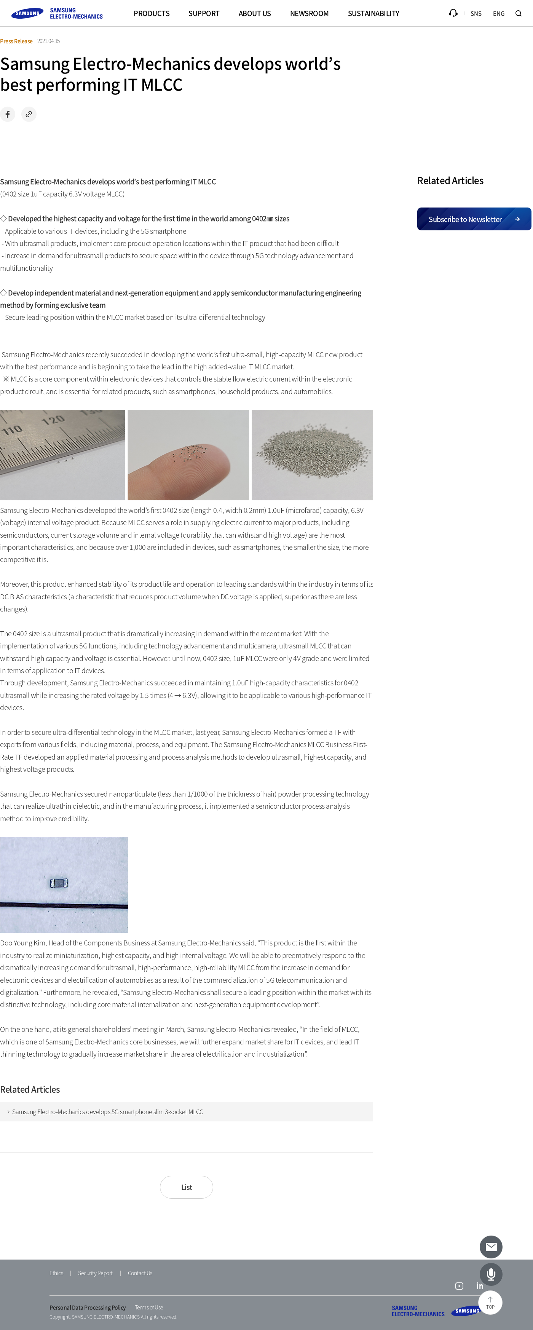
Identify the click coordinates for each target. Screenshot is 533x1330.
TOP (490, 1306)
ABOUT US (255, 13)
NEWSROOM (309, 13)
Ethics (56, 1273)
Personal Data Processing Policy (87, 1307)
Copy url (29, 114)
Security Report (95, 1273)
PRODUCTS (151, 13)
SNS (476, 13)
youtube (459, 1287)
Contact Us (140, 1273)
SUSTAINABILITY (373, 13)
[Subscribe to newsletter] (491, 1247)
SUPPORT (204, 13)
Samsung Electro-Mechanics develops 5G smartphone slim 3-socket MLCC (107, 1111)
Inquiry (453, 13)
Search (521, 13)
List (186, 1187)
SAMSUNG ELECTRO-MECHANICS (438, 1311)
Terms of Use (149, 1307)
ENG (499, 13)
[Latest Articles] (491, 1274)
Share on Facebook (7, 114)
